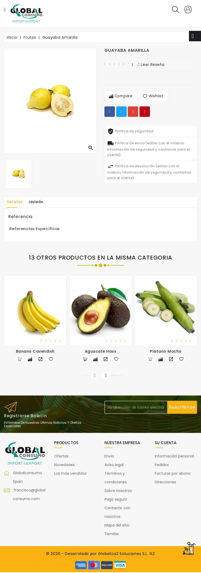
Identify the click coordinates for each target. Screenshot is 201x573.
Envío (109, 457)
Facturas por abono (173, 474)
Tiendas (111, 534)
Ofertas (61, 457)
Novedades (64, 465)
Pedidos (162, 465)
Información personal (174, 457)
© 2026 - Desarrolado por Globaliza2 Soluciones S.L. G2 (100, 554)
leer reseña (151, 64)
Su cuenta (165, 443)
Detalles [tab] (16, 202)
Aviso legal (114, 465)
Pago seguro (115, 500)
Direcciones (165, 482)
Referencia (20, 216)
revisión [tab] (40, 202)
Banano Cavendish (35, 351)
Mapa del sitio (117, 526)
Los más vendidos (70, 474)
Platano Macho (166, 351)
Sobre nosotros (118, 491)
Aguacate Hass (100, 351)
